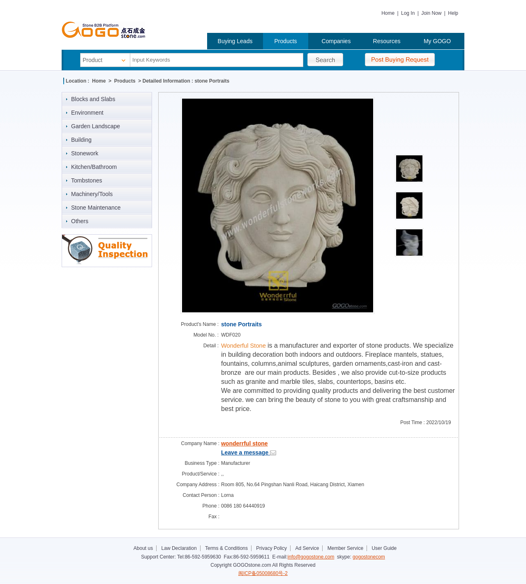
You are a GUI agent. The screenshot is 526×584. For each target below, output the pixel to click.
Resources (387, 41)
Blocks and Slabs (93, 99)
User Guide (384, 548)
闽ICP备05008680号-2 (263, 573)
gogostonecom (369, 557)
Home (387, 13)
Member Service (345, 548)
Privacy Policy (271, 548)
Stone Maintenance (96, 207)
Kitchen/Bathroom (94, 167)
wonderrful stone (244, 443)
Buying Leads (235, 41)
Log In (408, 13)
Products (285, 41)
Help (453, 13)
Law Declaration (179, 548)
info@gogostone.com (311, 557)
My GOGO (437, 41)
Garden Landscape (95, 126)
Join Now (431, 13)
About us (143, 548)
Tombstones (86, 180)
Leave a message (249, 452)
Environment (87, 112)
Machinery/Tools (92, 194)
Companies (336, 41)
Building (81, 139)
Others (79, 221)
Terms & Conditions (226, 548)
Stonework (84, 153)
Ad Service (307, 548)
